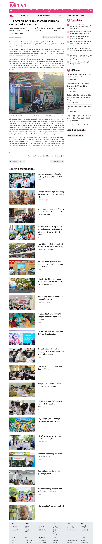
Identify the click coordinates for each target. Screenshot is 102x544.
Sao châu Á (15, 528)
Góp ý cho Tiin (57, 162)
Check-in (28, 530)
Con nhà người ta (43, 16)
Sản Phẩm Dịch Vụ (72, 540)
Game (94, 10)
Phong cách (28, 528)
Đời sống (55, 540)
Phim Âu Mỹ (70, 528)
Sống (24, 10)
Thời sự (14, 542)
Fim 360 (49, 11)
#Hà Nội (44, 442)
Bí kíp (59, 16)
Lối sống (27, 526)
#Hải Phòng (46, 302)
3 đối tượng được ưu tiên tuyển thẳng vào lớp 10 (79, 63)
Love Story (42, 528)
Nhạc (56, 10)
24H (43, 10)
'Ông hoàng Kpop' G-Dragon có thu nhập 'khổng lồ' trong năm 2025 (79, 117)
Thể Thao (14, 540)
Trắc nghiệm (42, 542)
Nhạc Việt (83, 526)
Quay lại (13, 162)
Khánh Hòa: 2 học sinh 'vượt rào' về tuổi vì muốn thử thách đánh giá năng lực (81, 50)
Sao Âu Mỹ (15, 530)
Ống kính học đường (76, 16)
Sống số (69, 542)
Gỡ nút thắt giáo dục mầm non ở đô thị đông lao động (80, 37)
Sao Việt (14, 526)
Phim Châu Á (71, 530)
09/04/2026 (73, 80)
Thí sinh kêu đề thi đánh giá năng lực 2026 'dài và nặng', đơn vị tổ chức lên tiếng (80, 26)
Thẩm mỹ (28, 542)
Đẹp (63, 10)
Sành (87, 10)
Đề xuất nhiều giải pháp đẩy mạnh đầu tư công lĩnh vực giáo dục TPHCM (80, 43)
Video (79, 10)
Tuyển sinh (24, 16)
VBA (26, 532)
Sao (17, 10)
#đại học (45, 200)
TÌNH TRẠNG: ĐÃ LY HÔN (75, 135)
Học (37, 10)
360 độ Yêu (42, 530)
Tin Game (83, 540)
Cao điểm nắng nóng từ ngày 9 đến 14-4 (79, 108)
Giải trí (55, 542)
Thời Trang (28, 540)
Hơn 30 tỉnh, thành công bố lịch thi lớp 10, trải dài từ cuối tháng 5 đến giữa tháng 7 (81, 57)
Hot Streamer (84, 542)
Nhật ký (41, 526)
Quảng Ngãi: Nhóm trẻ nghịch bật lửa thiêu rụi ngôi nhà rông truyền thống (79, 97)
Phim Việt (69, 526)
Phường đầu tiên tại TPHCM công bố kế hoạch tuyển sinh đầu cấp (80, 32)
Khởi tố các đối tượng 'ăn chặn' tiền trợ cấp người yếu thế (79, 75)
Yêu (30, 10)
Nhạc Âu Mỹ (84, 530)
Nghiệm (70, 10)
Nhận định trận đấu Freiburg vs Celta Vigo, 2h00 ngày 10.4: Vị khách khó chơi (78, 86)
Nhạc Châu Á (84, 528)
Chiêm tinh (42, 540)
